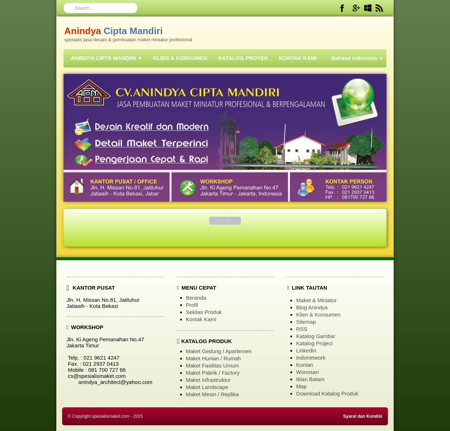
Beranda (196, 298)
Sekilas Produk (204, 312)
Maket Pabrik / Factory (213, 373)
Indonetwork (310, 358)
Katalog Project (314, 343)
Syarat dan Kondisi (362, 416)
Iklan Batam (310, 379)
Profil (192, 305)
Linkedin (306, 350)
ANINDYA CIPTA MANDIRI (106, 58)
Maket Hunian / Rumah (213, 358)
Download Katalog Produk (327, 393)
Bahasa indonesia (357, 58)
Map (301, 386)
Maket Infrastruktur (208, 380)
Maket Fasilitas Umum (212, 365)
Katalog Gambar (315, 336)
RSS (301, 329)
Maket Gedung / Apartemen (219, 351)
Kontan (304, 365)
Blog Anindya (312, 307)
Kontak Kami (201, 319)
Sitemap (306, 322)
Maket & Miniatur (316, 300)
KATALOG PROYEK (243, 58)
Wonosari (307, 372)
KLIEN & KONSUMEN (180, 58)
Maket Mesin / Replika (212, 394)
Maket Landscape (207, 387)
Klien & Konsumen (318, 314)
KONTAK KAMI (298, 58)
